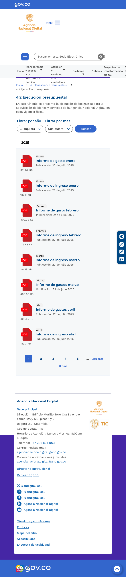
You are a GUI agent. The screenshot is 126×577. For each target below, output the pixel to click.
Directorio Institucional (33, 468)
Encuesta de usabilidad (33, 544)
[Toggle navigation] (25, 57)
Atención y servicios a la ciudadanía (58, 74)
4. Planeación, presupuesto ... (49, 84)
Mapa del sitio (27, 533)
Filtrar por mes (57, 121)
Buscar (101, 57)
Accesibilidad (26, 539)
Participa (78, 71)
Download (26, 161)
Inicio (20, 71)
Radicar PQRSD (28, 475)
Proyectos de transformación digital (113, 71)
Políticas (23, 527)
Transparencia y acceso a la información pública (34, 74)
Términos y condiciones (33, 521)
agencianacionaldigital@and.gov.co (41, 452)
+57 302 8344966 (43, 443)
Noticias (97, 71)
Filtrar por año (29, 121)
